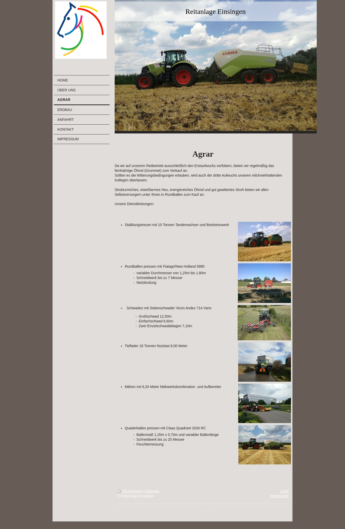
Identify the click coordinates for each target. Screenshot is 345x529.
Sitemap (152, 491)
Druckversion (130, 491)
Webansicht (279, 496)
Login (284, 491)
